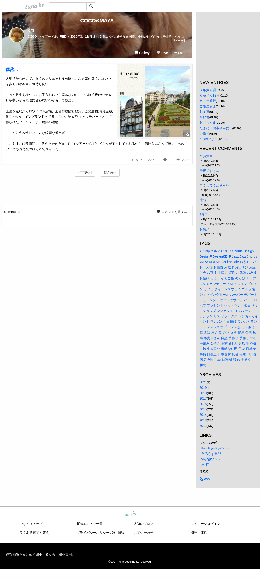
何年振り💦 (208, 90)
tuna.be (130, 514)
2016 (203, 404)
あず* (205, 464)
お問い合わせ (143, 533)
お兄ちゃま (208, 122)
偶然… (12, 69)
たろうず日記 (211, 454)
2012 (203, 426)
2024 (203, 382)
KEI (31, 31)
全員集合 (206, 156)
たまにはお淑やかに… (216, 128)
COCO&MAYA (97, 21)
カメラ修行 (208, 101)
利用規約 (118, 533)
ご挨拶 (204, 133)
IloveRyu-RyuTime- (215, 448)
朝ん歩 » (110, 172)
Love (162, 53)
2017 (203, 398)
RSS (205, 479)
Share (180, 53)
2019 (203, 387)
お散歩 (204, 229)
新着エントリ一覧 (89, 524)
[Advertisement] (97, 190)
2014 (203, 415)
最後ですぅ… (209, 171)
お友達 (204, 112)
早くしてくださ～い (214, 185)
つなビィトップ (31, 524)
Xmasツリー (209, 139)
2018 (203, 393)
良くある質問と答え (34, 533)
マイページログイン (205, 524)
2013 (203, 420)
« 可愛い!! (85, 172)
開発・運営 (199, 533)
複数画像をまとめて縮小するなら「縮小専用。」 (42, 554)
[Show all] (178, 40)
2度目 (204, 214)
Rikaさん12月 (210, 95)
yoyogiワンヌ (211, 459)
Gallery (142, 53)
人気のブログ (143, 524)
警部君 (204, 117)
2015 (203, 409)
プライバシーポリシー (92, 533)
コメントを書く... (172, 212)
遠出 (203, 200)
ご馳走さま (208, 106)
